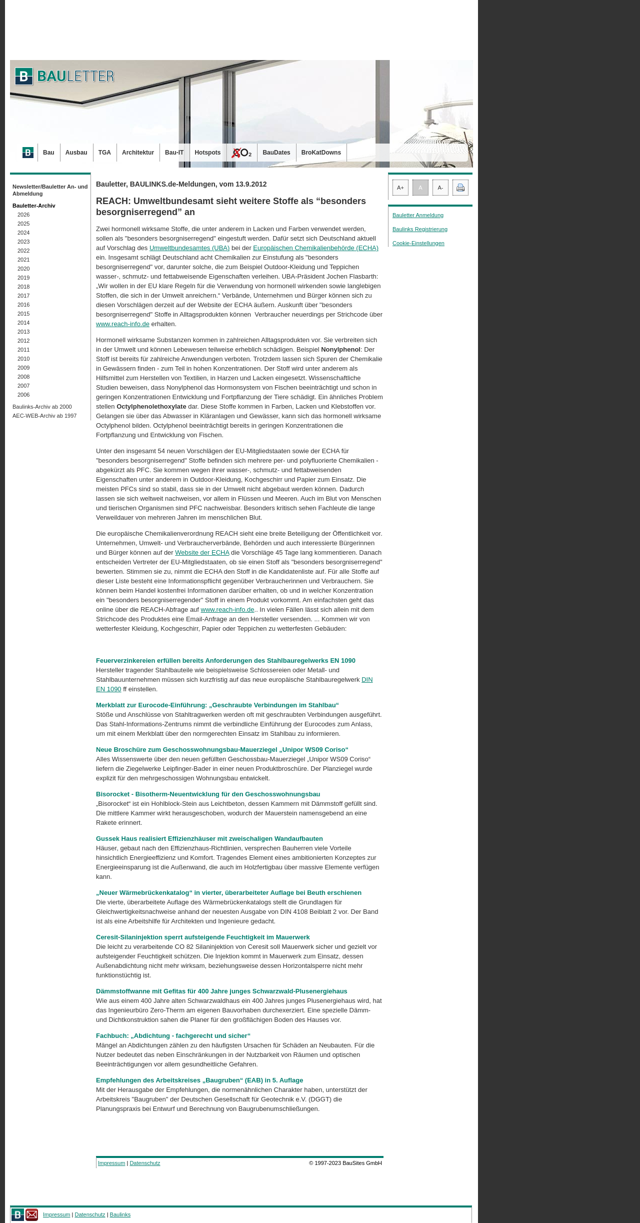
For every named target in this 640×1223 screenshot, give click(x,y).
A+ (400, 188)
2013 (24, 332)
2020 (24, 269)
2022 (24, 251)
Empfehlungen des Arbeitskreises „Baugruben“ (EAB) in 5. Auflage (199, 1080)
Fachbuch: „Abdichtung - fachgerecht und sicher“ (173, 1035)
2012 (24, 341)
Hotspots (207, 152)
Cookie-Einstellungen (418, 243)
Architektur (138, 152)
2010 (24, 359)
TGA (104, 152)
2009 (24, 368)
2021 (24, 260)
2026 (24, 215)
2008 (24, 377)
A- (441, 188)
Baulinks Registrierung (420, 229)
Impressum (111, 1163)
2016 (24, 305)
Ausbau (77, 152)
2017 (24, 296)
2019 (24, 278)
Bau (48, 152)
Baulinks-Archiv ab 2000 (42, 407)
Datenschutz (145, 1163)
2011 (24, 350)
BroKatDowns (321, 152)
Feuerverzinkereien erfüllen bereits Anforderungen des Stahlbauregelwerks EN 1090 (226, 660)
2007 (24, 386)
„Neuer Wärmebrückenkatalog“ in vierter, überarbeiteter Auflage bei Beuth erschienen (229, 892)
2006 (24, 395)
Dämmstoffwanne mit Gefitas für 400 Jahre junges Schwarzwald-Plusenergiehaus (222, 991)
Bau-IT (174, 152)
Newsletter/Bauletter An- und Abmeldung (50, 190)
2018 (24, 287)
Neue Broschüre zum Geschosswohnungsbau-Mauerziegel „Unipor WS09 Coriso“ (223, 749)
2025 (24, 224)
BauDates (276, 152)
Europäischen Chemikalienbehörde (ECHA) (315, 248)
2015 (24, 314)
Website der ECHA (202, 552)
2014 (24, 323)
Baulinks (120, 1214)
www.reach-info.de (123, 324)
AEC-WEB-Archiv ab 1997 (44, 416)
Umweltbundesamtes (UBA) (190, 248)
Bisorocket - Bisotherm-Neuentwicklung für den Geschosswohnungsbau (208, 794)
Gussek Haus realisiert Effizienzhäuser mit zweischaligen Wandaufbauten (209, 838)
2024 (24, 233)
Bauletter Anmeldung (418, 215)
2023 (24, 242)
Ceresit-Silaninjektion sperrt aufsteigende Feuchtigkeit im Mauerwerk (203, 937)
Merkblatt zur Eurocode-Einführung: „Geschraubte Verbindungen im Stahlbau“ (217, 705)
